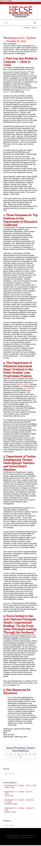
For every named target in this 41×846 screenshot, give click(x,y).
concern (15, 557)
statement (9, 247)
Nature (10, 697)
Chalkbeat (12, 707)
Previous (26, 28)
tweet (9, 603)
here (18, 685)
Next (34, 28)
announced (27, 388)
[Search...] (20, 773)
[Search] (6, 773)
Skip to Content (6, 1)
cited (32, 508)
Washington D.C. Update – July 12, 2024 (20, 785)
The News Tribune (15, 715)
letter (18, 547)
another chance (22, 384)
